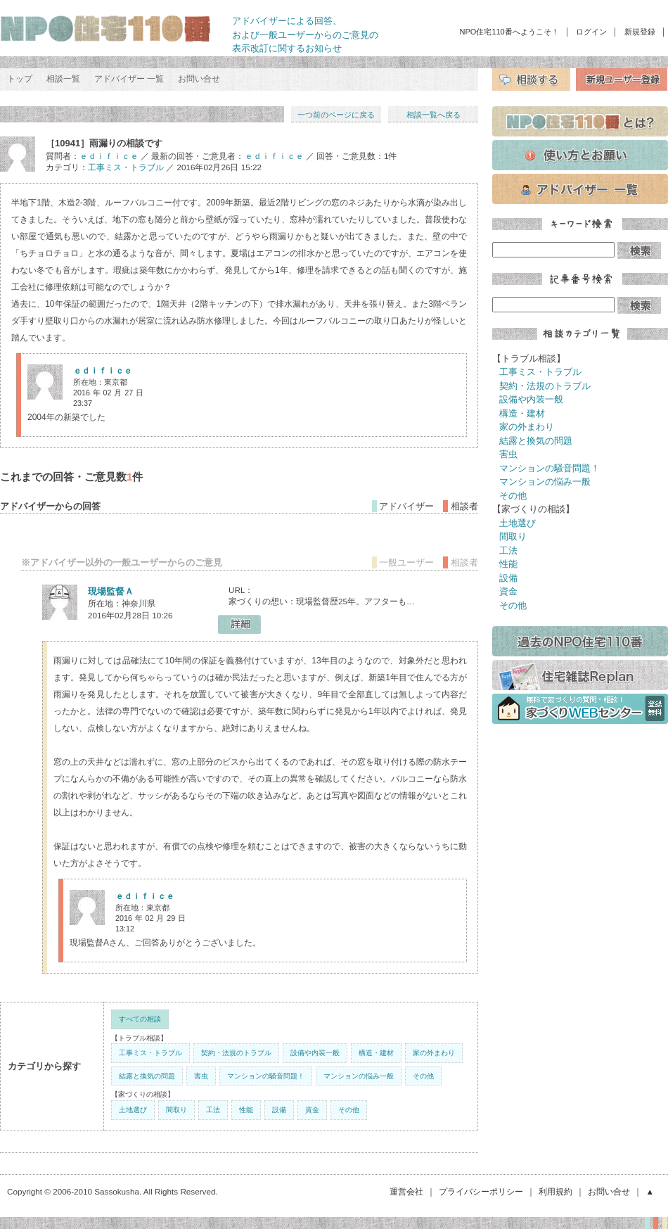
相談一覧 (63, 79)
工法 (213, 1110)
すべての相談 (140, 1019)
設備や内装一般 (315, 1053)
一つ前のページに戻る (336, 114)
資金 (312, 1110)
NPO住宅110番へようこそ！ (509, 31)
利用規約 (555, 1191)
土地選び (133, 1110)
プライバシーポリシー (481, 1191)
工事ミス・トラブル (126, 167)
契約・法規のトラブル (236, 1053)
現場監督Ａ (111, 591)
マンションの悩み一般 (358, 1076)
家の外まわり (434, 1053)
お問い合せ (199, 79)
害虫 (201, 1076)
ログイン (591, 31)
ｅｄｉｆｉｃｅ (109, 155)
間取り (176, 1110)
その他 (423, 1076)
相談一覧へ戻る (433, 114)
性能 (246, 1110)
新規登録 (639, 31)
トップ (19, 79)
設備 (279, 1110)
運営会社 (406, 1191)
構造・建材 (376, 1053)
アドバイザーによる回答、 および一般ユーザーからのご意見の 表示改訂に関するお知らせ (305, 34)
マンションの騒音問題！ (265, 1076)
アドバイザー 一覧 (129, 79)
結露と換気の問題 (147, 1076)
